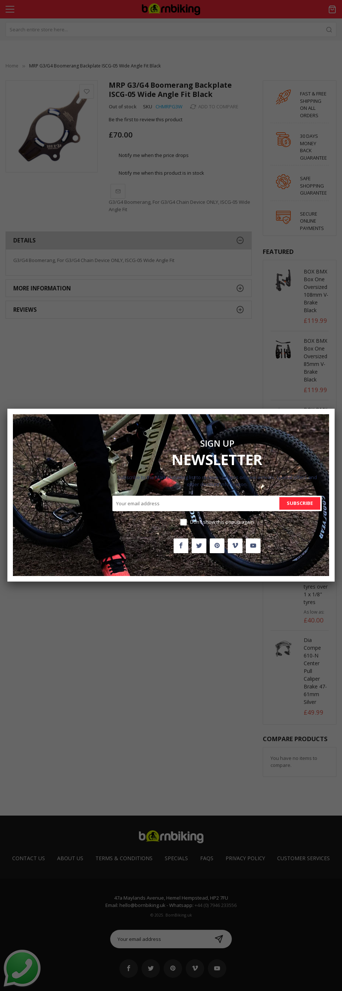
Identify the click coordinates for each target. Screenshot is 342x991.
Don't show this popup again (222, 522)
